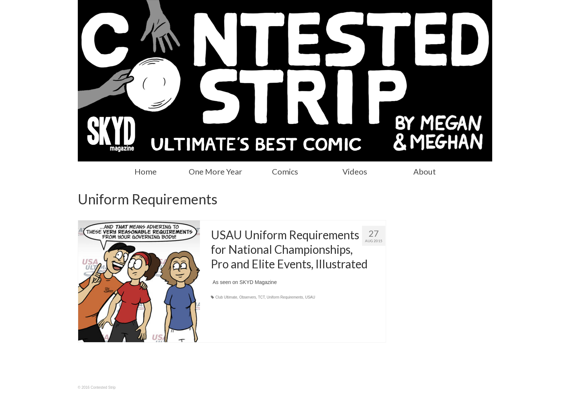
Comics (285, 171)
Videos (354, 171)
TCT (261, 297)
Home (146, 171)
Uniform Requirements (285, 297)
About (424, 171)
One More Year (215, 171)
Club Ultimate (226, 297)
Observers (247, 297)
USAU (310, 297)
